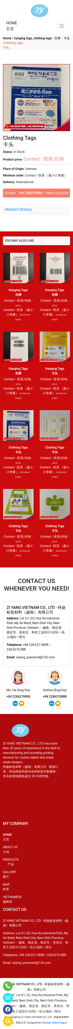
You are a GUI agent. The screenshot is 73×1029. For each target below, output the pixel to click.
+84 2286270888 (30, 193)
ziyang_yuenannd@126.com (35, 657)
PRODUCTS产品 (11, 862)
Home (7, 38)
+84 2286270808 (18, 696)
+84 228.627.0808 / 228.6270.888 (42, 955)
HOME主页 (11, 26)
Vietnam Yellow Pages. (54, 1022)
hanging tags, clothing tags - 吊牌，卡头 (42, 38)
